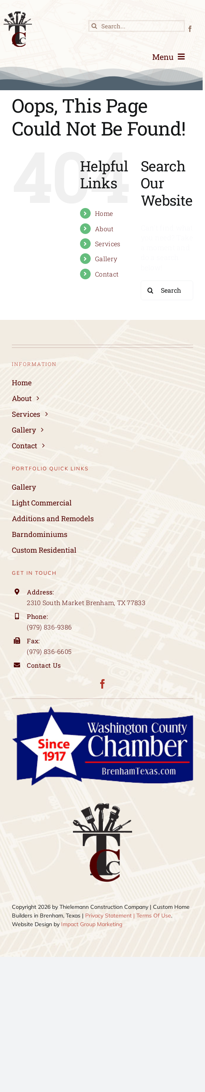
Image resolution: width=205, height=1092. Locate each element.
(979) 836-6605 (49, 651)
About (104, 229)
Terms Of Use (153, 915)
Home (104, 213)
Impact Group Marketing (91, 924)
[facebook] (190, 29)
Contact (107, 274)
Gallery (106, 258)
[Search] (94, 26)
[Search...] (136, 26)
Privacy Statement (108, 915)
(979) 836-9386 (49, 627)
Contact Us (44, 665)
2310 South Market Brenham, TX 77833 (86, 602)
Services (107, 244)
